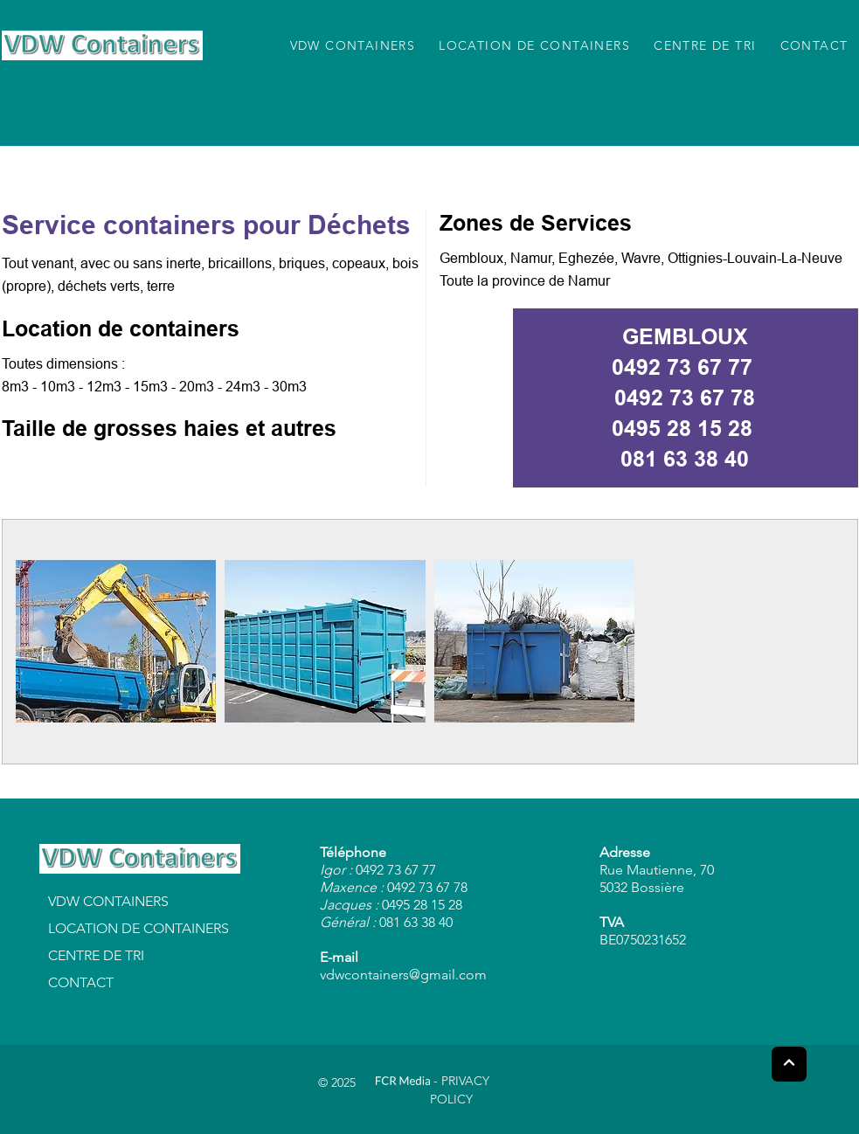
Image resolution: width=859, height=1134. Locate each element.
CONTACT (81, 982)
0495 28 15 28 (682, 428)
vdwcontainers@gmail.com (403, 974)
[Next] (789, 1064)
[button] (116, 641)
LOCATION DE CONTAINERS (138, 928)
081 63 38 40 (684, 459)
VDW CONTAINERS (108, 901)
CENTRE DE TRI (96, 955)
